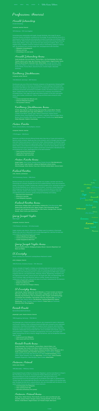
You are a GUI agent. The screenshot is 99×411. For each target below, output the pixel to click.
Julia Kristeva (36, 205)
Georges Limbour (35, 399)
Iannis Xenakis (59, 117)
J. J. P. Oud (47, 292)
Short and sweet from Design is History (27, 284)
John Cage (28, 61)
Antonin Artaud (22, 362)
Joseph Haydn (19, 162)
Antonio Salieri (59, 166)
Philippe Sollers (27, 205)
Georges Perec (52, 209)
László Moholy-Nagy (56, 295)
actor (17, 365)
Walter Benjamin (55, 350)
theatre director (27, 314)
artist (14, 260)
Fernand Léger (50, 297)
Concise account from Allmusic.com (26, 238)
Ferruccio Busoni (30, 59)
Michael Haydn (19, 164)
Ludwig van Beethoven (40, 164)
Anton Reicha (21, 124)
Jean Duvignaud (25, 209)
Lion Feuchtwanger (49, 59)
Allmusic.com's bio (21, 50)
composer (15, 27)
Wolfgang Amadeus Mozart (38, 247)
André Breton (24, 400)
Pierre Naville (36, 397)
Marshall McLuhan (28, 207)
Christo (17, 110)
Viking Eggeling (29, 303)
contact (33, 4)
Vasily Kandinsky (20, 59)
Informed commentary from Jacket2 (26, 389)
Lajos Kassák (18, 292)
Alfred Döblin (42, 63)
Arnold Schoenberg (24, 21)
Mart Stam (18, 294)
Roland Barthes (22, 171)
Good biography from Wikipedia (25, 386)
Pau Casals (59, 59)
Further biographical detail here (25, 239)
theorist (26, 27)
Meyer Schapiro (39, 207)
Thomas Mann (39, 59)
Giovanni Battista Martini (22, 247)
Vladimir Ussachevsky (31, 119)
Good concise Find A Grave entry (25, 151)
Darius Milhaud (38, 112)
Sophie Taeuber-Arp (28, 292)
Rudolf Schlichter (43, 348)
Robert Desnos (27, 397)
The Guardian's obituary (23, 102)
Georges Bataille (45, 399)
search (15, 4)
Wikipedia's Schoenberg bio (24, 48)
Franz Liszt (37, 166)
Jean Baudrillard (33, 211)
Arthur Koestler (56, 355)
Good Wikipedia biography (24, 198)
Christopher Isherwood (21, 350)
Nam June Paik (42, 110)
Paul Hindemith (29, 346)
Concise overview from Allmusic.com (26, 99)
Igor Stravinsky (36, 61)
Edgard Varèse (55, 61)
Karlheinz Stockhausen (26, 73)
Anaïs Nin (54, 399)
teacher (21, 27)
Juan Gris (42, 397)
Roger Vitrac (18, 397)
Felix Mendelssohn (56, 162)
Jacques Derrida (35, 209)
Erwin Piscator (53, 348)
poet (20, 314)
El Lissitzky (20, 254)
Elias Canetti (27, 348)
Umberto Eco (44, 205)
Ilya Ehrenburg (25, 295)
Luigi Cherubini (28, 164)
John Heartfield (32, 352)
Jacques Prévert (25, 399)
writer (20, 76)
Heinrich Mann (48, 346)
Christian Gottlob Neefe (47, 166)
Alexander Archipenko (28, 294)
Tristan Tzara (46, 301)
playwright (16, 314)
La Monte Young (32, 110)
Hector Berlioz (29, 166)
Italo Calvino (43, 209)
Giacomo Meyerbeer (52, 247)
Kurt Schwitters (27, 297)
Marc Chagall (46, 295)
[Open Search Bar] (39, 4)
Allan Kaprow (23, 110)
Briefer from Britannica (23, 283)
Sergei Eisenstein (20, 346)
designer (18, 260)
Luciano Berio (51, 110)
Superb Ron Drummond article (25, 153)
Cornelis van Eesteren (56, 292)
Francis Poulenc (45, 61)
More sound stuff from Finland (25, 339)
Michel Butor (18, 205)
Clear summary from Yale (23, 387)
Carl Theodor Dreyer (43, 400)
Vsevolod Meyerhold (48, 299)
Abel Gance (53, 400)
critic (14, 173)
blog (27, 4)
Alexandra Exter (19, 303)
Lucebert (57, 352)
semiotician (24, 173)
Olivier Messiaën (20, 119)
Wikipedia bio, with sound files (25, 155)
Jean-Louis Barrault (51, 397)
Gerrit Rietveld (39, 292)
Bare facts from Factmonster (24, 194)
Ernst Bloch (34, 348)
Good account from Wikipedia (24, 337)
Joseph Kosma (23, 352)
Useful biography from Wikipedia (25, 236)
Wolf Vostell (23, 112)
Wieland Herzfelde (44, 350)
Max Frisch (39, 355)
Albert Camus (24, 211)
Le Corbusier (18, 297)
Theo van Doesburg (36, 295)
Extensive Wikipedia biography (25, 100)
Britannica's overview (22, 196)
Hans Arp (42, 297)
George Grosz (41, 352)
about (21, 4)
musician (21, 222)
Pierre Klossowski (49, 207)
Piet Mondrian (37, 299)
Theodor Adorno (20, 61)
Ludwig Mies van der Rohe (50, 294)
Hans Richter (35, 297)
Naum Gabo (38, 294)
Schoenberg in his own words (24, 52)
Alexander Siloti (33, 63)
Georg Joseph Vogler (24, 216)
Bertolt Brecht (24, 63)
